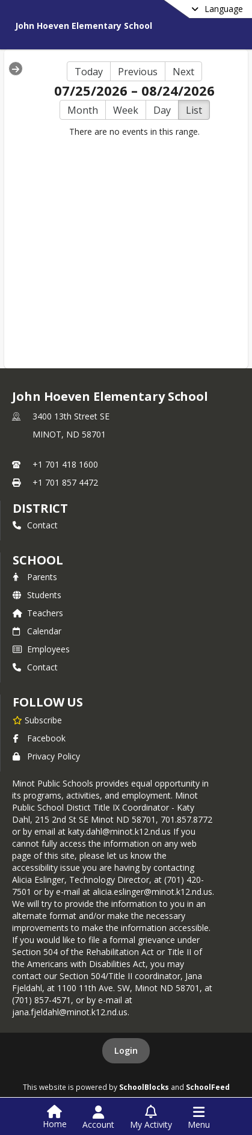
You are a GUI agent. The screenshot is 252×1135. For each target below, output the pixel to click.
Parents (35, 577)
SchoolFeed (208, 1087)
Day (162, 110)
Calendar (37, 631)
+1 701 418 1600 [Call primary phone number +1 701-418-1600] (65, 464)
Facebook (39, 738)
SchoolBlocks (144, 1087)
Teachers (38, 613)
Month (82, 110)
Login (126, 1050)
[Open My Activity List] (151, 1117)
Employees (41, 649)
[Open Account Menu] (98, 1117)
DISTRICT (40, 508)
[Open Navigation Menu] (199, 1117)
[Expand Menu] (15, 68)
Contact (35, 525)
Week (125, 110)
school (38, 560)
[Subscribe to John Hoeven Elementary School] (37, 719)
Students (37, 595)
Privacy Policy (46, 756)
